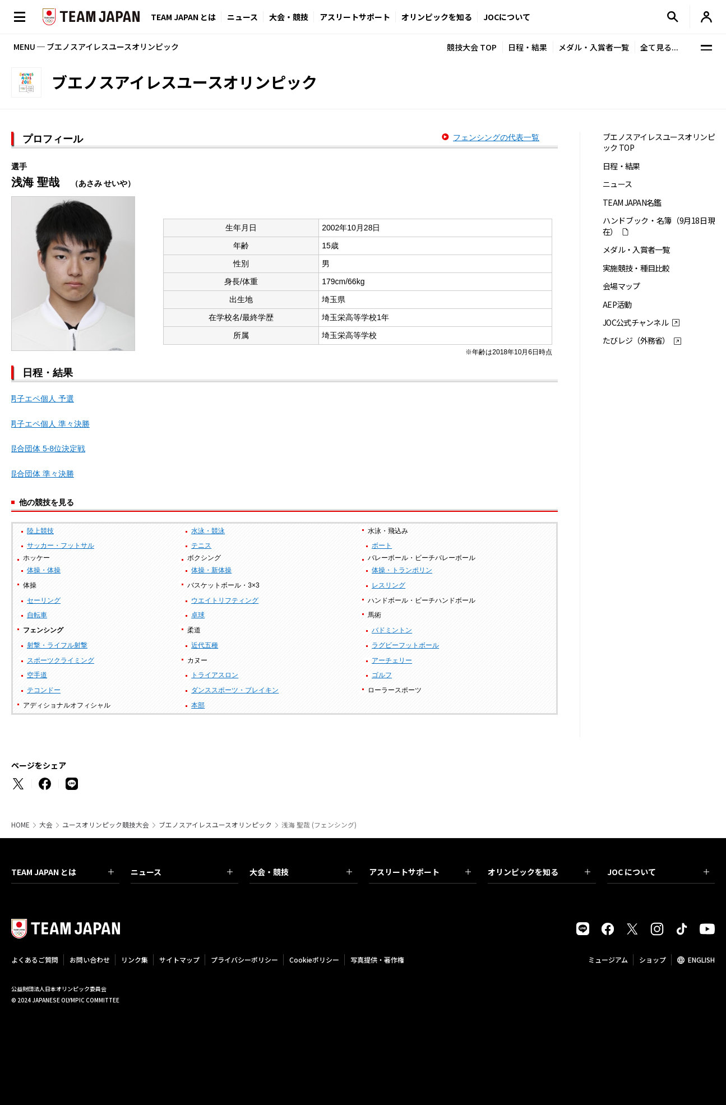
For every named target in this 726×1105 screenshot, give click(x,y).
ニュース (242, 16)
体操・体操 (44, 570)
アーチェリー (392, 660)
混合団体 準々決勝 (41, 473)
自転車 (37, 615)
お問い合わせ (90, 959)
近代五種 (204, 645)
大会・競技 (300, 871)
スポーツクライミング (60, 660)
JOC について (658, 871)
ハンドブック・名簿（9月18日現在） (659, 226)
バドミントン (392, 630)
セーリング (44, 600)
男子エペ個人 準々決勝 (49, 423)
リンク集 (134, 959)
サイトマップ (179, 959)
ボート (382, 545)
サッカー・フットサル (60, 545)
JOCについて (506, 16)
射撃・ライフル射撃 (57, 645)
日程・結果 (527, 47)
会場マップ (621, 286)
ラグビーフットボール (405, 645)
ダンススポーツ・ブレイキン (235, 690)
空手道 (37, 675)
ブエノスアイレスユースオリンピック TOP (659, 142)
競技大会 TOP (472, 47)
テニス (201, 545)
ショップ (652, 959)
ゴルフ (382, 675)
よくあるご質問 (34, 959)
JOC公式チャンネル (635, 322)
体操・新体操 (211, 570)
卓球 (198, 615)
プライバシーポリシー (244, 959)
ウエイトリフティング (224, 600)
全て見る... (659, 47)
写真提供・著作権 (377, 959)
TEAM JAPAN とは (62, 871)
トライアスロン (214, 675)
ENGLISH (701, 959)
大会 (46, 824)
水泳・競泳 (208, 531)
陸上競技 (40, 531)
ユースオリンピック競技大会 (105, 824)
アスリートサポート (355, 16)
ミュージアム (608, 959)
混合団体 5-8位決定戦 (47, 448)
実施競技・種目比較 (636, 268)
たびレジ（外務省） (636, 340)
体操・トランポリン (402, 570)
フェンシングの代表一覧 (496, 137)
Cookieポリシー (314, 959)
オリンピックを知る (436, 16)
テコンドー (44, 690)
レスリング (388, 585)
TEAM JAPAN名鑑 (632, 202)
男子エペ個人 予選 (41, 398)
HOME (20, 824)
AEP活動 (617, 304)
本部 (198, 705)
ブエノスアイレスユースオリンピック (215, 824)
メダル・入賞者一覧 (593, 47)
